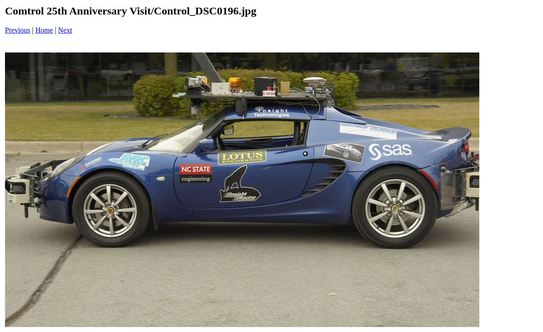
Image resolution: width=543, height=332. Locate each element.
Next (65, 30)
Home (44, 30)
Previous (17, 30)
